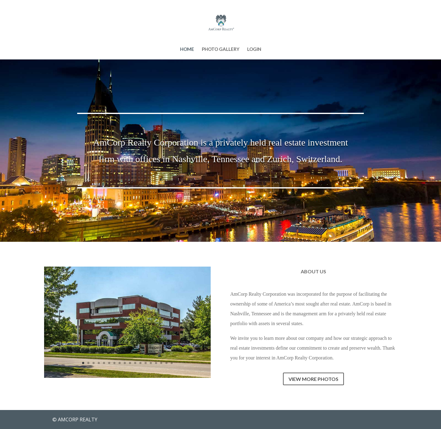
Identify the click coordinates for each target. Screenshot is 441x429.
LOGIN (254, 49)
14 (151, 363)
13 (146, 363)
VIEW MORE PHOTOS (313, 379)
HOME (187, 49)
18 (172, 363)
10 (130, 363)
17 (166, 363)
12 (140, 363)
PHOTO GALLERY (220, 49)
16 (161, 363)
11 (135, 363)
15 (156, 363)
